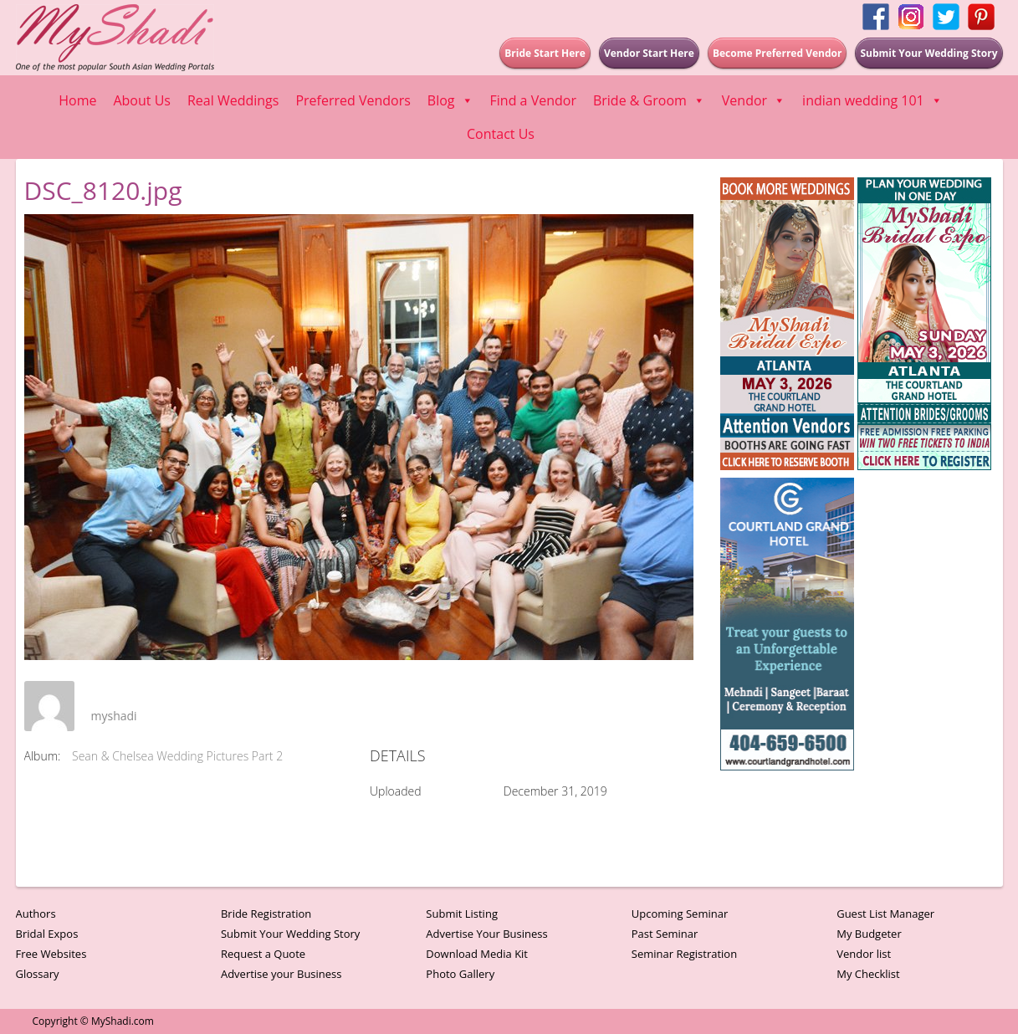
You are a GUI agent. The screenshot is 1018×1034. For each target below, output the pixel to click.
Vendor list (863, 953)
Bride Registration (266, 913)
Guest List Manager (885, 913)
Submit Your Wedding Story (290, 933)
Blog (450, 100)
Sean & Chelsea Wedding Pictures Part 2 (177, 756)
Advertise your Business (281, 973)
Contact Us (501, 134)
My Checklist (868, 973)
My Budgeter (869, 933)
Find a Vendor (533, 100)
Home (77, 100)
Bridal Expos (47, 933)
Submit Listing (462, 913)
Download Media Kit (477, 953)
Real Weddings (233, 100)
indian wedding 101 (872, 100)
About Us (142, 100)
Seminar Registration (684, 953)
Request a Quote (263, 953)
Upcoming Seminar (680, 913)
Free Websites (51, 953)
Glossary (37, 973)
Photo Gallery (460, 973)
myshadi (114, 716)
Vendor (753, 100)
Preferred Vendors (352, 100)
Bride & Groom (649, 100)
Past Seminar (665, 933)
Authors (36, 913)
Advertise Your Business (486, 933)
